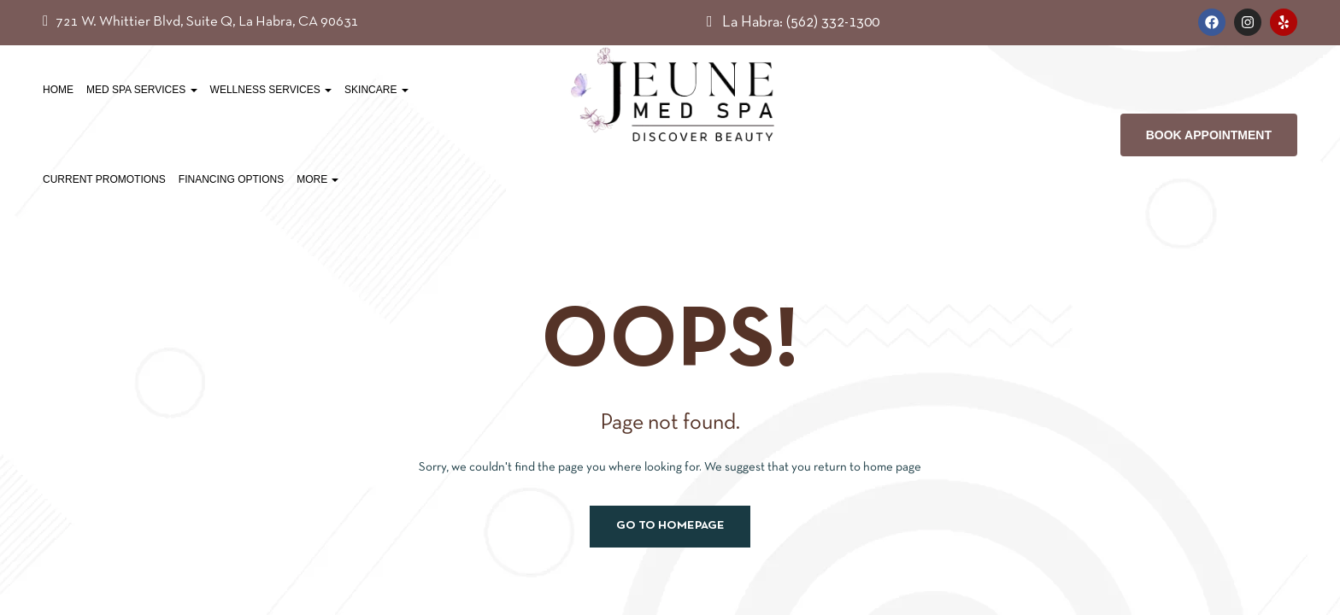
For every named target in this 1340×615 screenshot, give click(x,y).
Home (58, 90)
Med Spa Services (141, 90)
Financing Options (231, 179)
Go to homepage (670, 525)
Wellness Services (271, 90)
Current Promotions (104, 179)
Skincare (376, 90)
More (317, 179)
